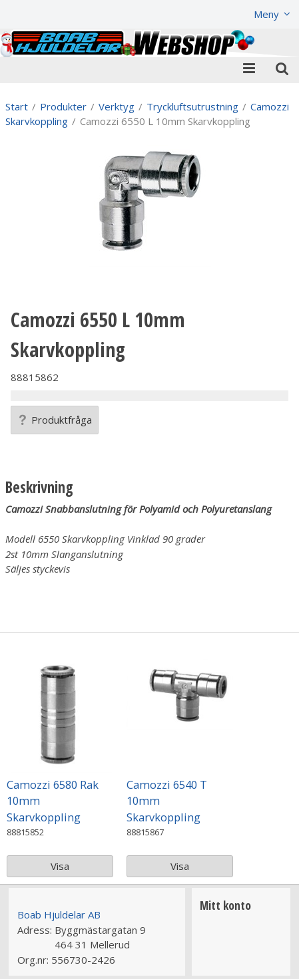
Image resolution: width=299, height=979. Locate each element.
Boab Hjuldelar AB (59, 914)
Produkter (63, 106)
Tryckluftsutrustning (192, 106)
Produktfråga (54, 419)
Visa (60, 866)
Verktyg (117, 106)
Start (16, 106)
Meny (266, 14)
